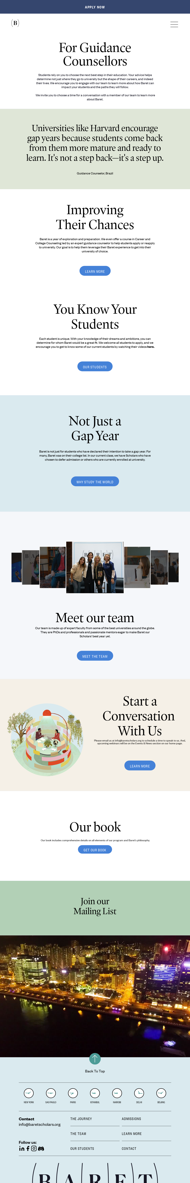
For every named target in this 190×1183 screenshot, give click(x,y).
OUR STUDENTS (95, 366)
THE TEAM (78, 1133)
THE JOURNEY (81, 1118)
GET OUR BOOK (95, 849)
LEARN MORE (95, 270)
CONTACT (129, 1148)
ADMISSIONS (131, 1118)
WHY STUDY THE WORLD (95, 481)
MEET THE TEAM (95, 655)
